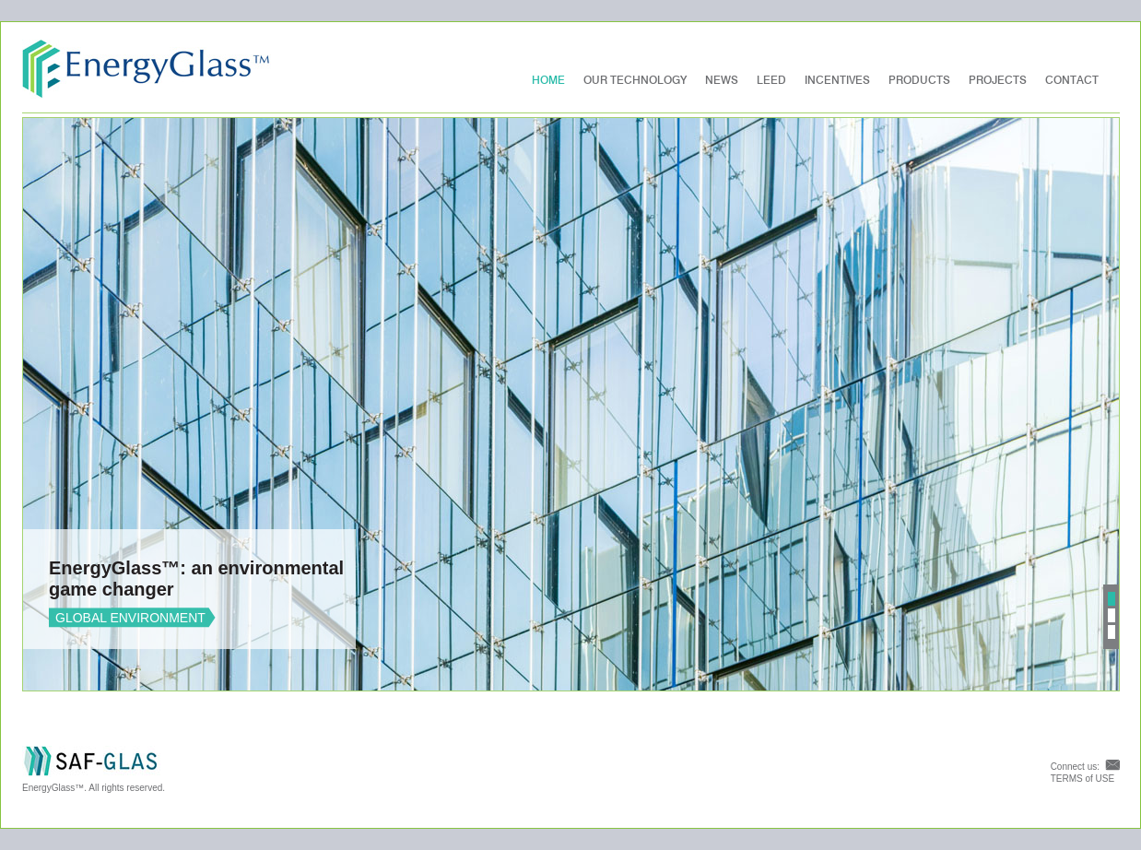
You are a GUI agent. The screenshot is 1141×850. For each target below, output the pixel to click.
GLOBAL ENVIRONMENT (130, 617)
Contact (1072, 80)
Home (548, 80)
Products (919, 80)
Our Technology (635, 80)
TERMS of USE (1082, 778)
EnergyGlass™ (146, 69)
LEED (771, 80)
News (721, 80)
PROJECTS (998, 80)
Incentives (837, 80)
